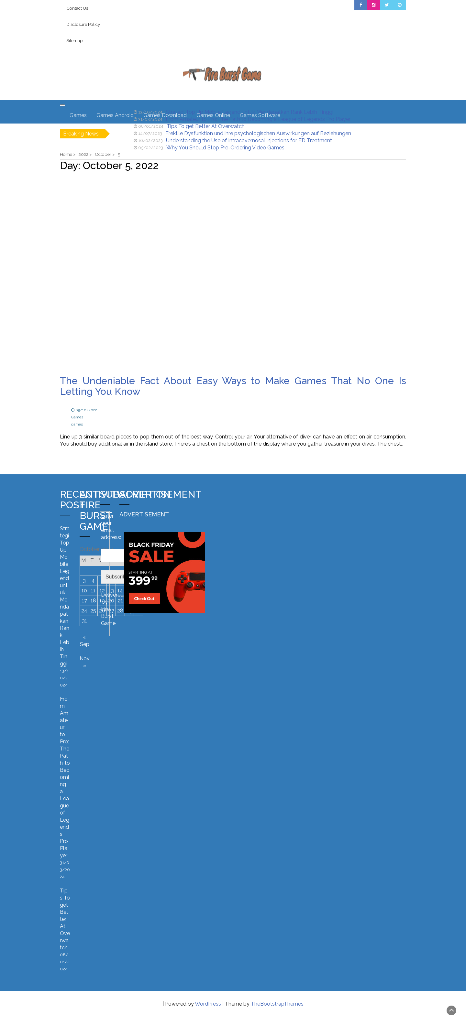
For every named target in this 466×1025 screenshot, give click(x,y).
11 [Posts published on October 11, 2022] (93, 591)
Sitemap (74, 40)
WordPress (208, 1004)
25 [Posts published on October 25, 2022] (93, 611)
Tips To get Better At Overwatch (206, 126)
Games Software (260, 115)
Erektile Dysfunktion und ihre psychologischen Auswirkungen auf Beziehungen (258, 133)
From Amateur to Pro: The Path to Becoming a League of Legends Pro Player (65, 777)
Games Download (165, 115)
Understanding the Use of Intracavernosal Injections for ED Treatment (249, 140)
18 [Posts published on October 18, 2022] (93, 601)
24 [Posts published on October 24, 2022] (84, 611)
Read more (84, 459)
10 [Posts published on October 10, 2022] (84, 591)
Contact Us (77, 8)
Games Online (213, 115)
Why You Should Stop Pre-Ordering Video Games (225, 148)
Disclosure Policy (83, 24)
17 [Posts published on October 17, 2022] (84, 601)
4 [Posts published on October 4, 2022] (93, 580)
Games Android (115, 115)
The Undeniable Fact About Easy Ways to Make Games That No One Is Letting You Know (233, 386)
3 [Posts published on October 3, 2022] (84, 580)
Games (78, 115)
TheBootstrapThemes (277, 1004)
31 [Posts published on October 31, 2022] (84, 621)
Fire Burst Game (108, 616)
